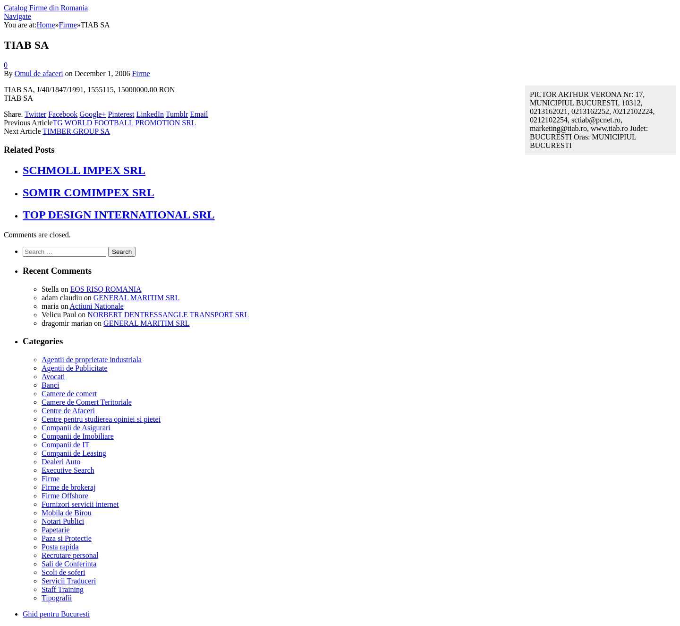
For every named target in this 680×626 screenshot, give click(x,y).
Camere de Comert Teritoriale (87, 402)
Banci (50, 385)
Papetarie (56, 530)
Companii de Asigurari (76, 428)
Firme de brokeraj (69, 487)
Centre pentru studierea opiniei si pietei (101, 419)
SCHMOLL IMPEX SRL (84, 170)
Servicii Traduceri (69, 581)
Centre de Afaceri (68, 411)
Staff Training (63, 589)
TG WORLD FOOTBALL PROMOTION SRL (124, 123)
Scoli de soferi (63, 572)
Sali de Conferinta (69, 564)
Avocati (53, 377)
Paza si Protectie (67, 538)
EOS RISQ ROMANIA (105, 289)
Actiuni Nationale (97, 306)
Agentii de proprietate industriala (92, 360)
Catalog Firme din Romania (46, 8)
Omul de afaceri (39, 74)
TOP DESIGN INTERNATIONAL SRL (119, 215)
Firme (141, 74)
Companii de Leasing (74, 453)
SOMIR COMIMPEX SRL (88, 192)
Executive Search (68, 470)
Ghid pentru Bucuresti (56, 614)
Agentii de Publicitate (75, 368)
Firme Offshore (65, 496)
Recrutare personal (70, 555)
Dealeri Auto (61, 462)
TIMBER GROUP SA (76, 131)
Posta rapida (60, 547)
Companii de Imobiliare (78, 436)
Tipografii (57, 598)
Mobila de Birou (67, 513)
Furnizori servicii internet (80, 504)
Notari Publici (63, 521)
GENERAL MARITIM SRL (137, 298)
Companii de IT (65, 445)
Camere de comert (69, 394)
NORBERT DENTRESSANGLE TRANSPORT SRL (168, 315)
